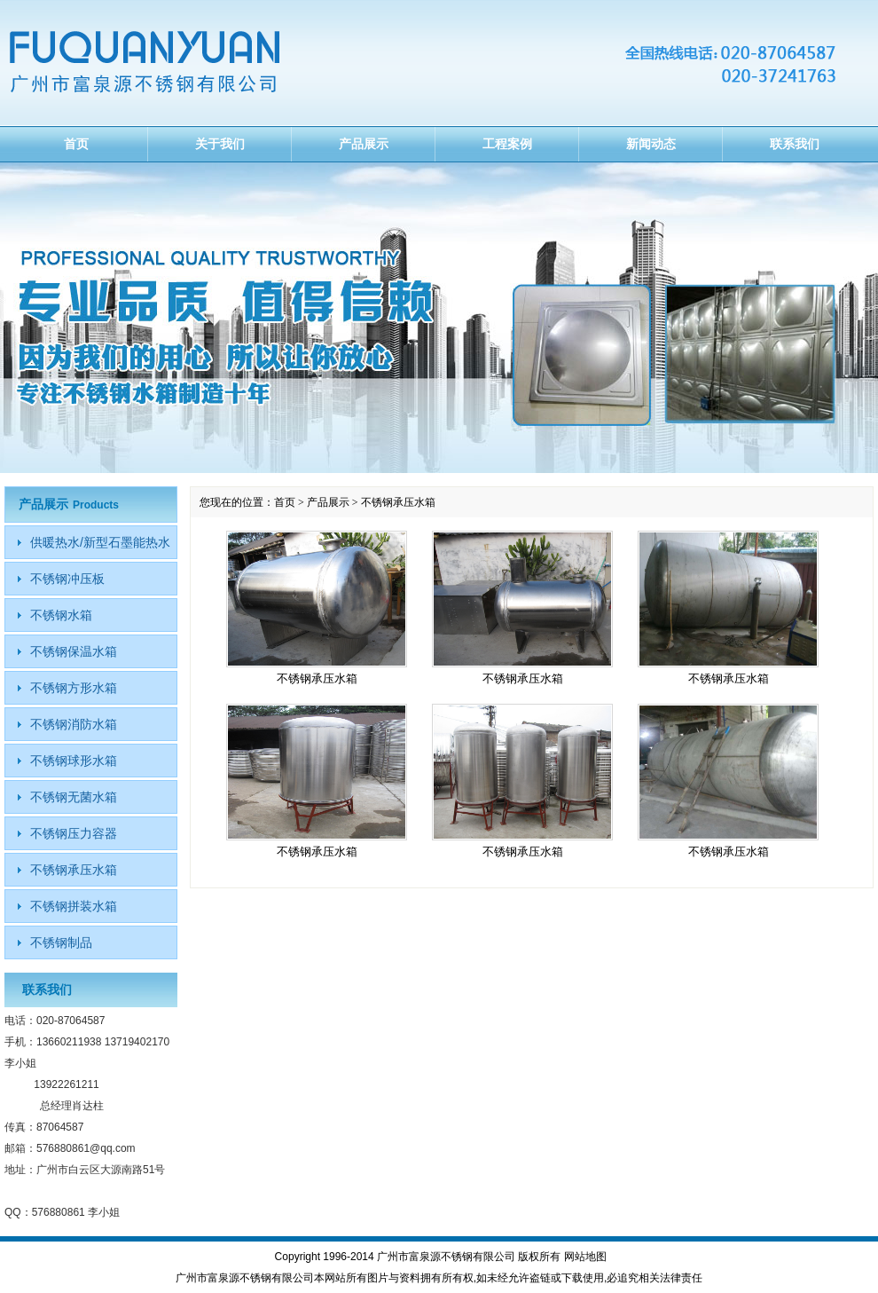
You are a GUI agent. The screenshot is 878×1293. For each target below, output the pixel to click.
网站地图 (585, 1256)
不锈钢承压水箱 (317, 678)
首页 (76, 144)
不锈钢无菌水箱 (73, 797)
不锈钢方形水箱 (73, 688)
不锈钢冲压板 (67, 579)
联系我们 (794, 144)
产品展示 (363, 144)
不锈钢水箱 (61, 615)
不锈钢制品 (61, 942)
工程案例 (507, 144)
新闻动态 (651, 144)
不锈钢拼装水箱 (73, 906)
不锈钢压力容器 (73, 833)
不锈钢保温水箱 (73, 651)
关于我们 (220, 144)
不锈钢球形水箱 (73, 760)
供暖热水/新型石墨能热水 (100, 542)
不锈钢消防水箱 (73, 724)
